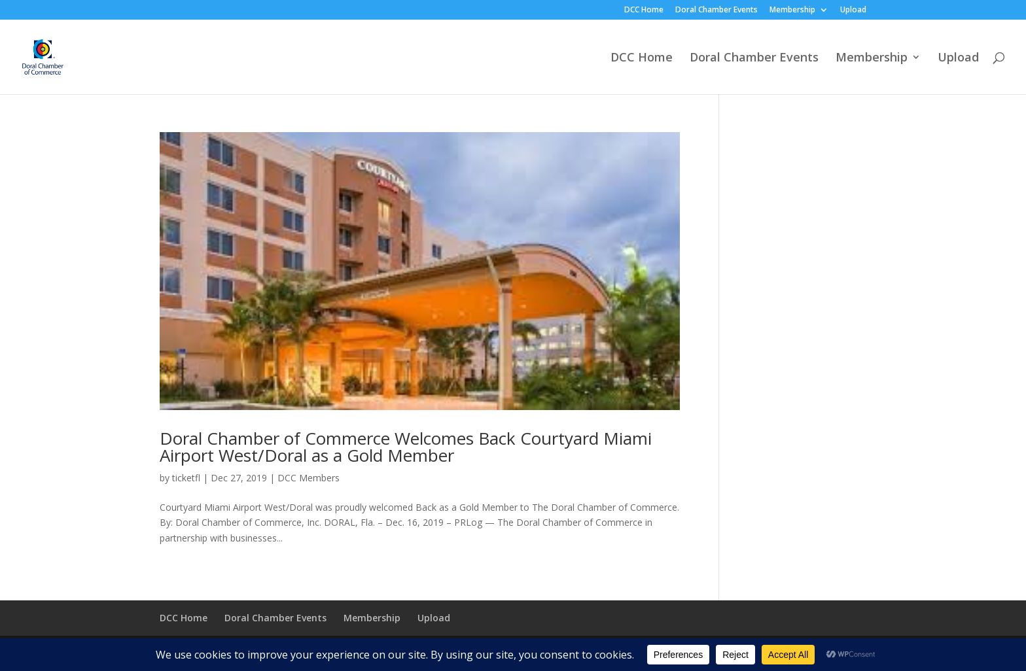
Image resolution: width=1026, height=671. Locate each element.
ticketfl (186, 478)
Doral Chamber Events (716, 10)
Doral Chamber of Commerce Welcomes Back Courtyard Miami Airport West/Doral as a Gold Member (406, 446)
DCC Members (308, 478)
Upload (853, 10)
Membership (792, 10)
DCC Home (643, 10)
